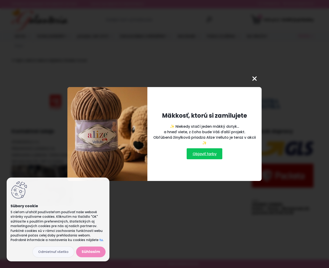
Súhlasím (91, 251)
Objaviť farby (205, 154)
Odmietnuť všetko (53, 251)
